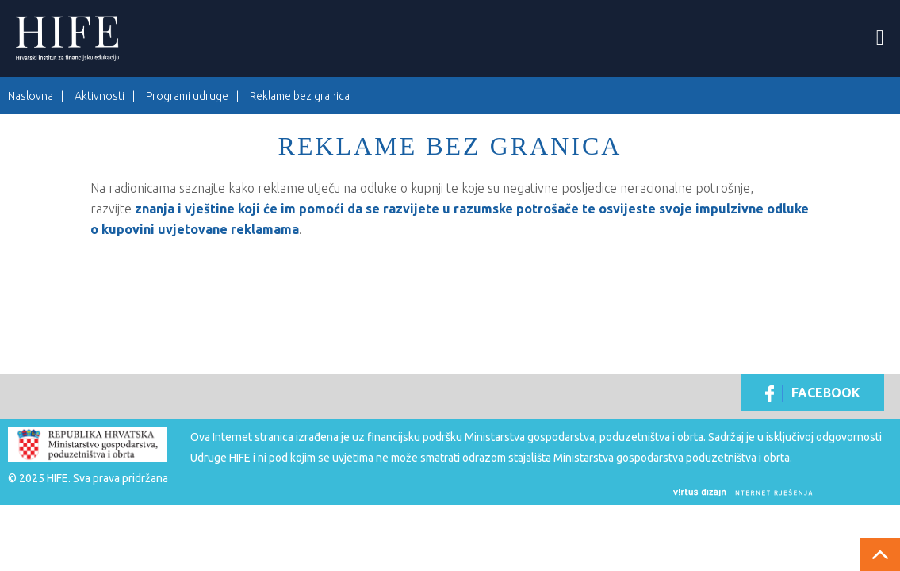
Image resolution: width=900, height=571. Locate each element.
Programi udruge (187, 96)
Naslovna (30, 96)
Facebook (812, 393)
